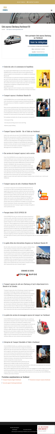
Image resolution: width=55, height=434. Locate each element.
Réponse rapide (27, 274)
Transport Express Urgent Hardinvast (12, 380)
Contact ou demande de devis (38, 55)
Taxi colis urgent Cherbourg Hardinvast (12, 383)
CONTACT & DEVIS (34, 2)
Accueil (3, 29)
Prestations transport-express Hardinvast (40, 380)
